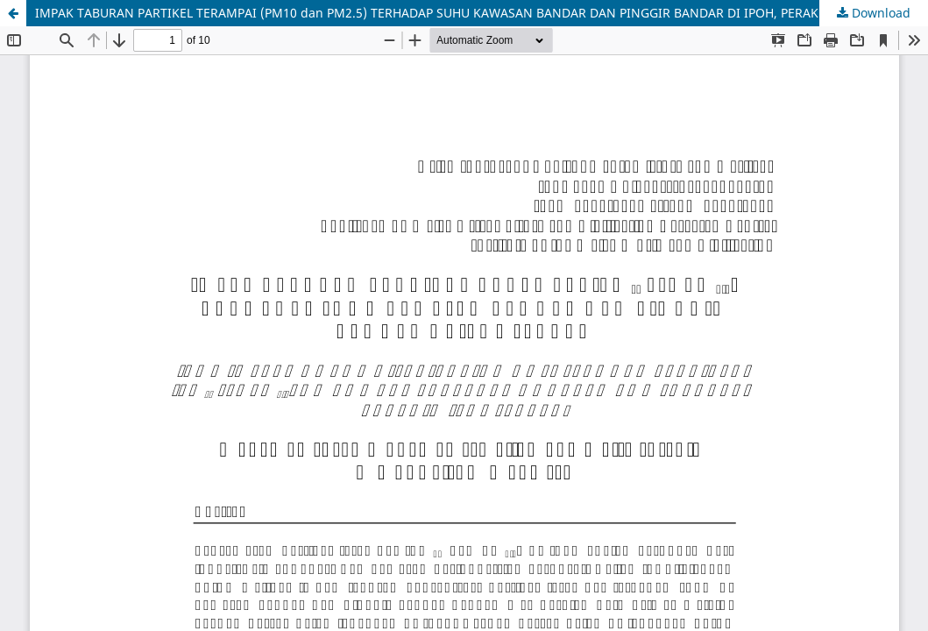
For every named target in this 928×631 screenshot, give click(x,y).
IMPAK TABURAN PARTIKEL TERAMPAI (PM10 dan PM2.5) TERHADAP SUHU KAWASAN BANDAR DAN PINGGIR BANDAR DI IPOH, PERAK (426, 12)
